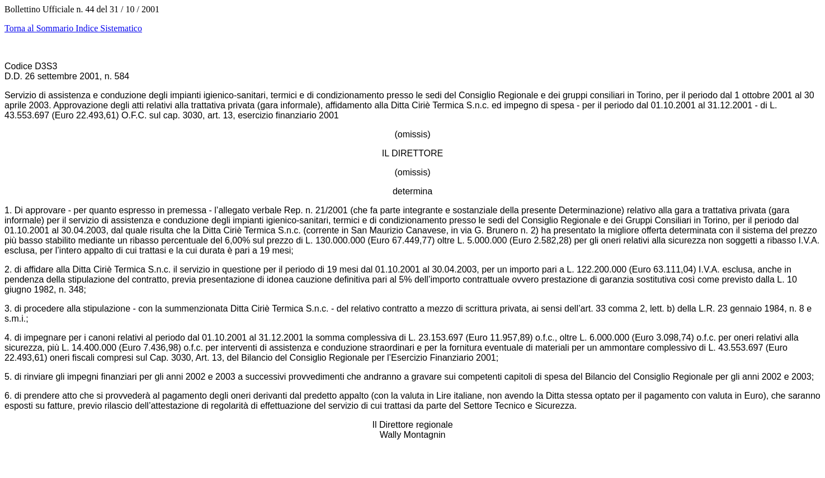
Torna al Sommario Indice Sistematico (73, 28)
